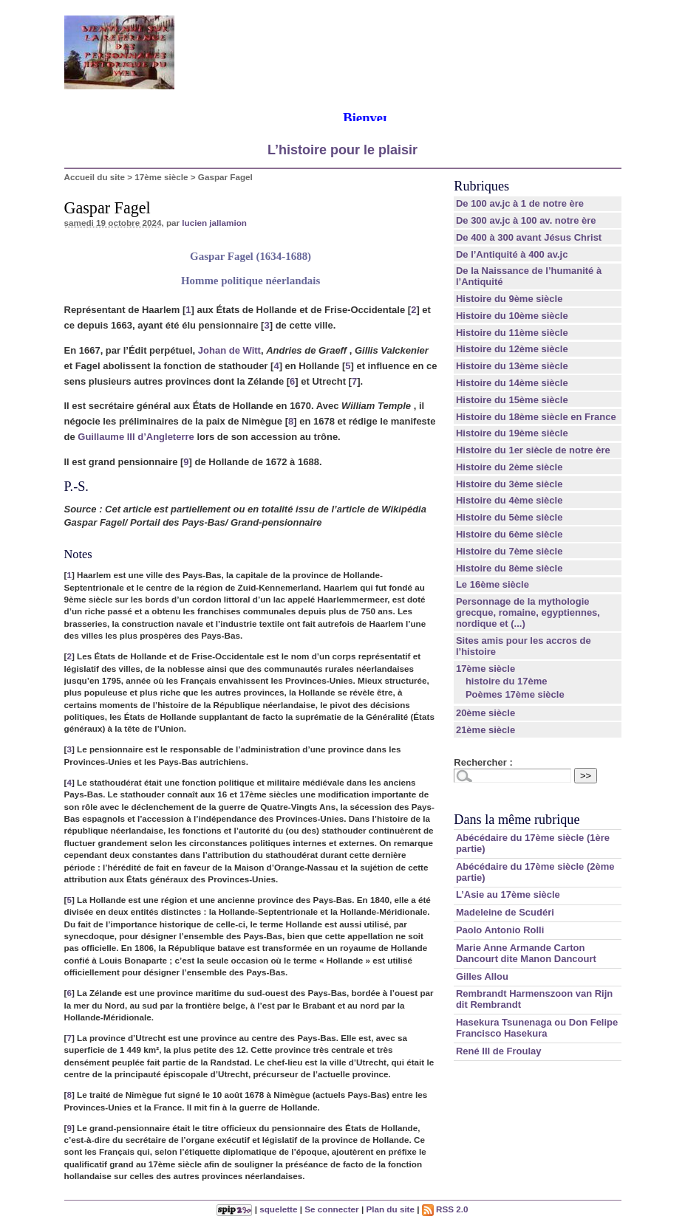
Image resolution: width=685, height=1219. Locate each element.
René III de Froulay (499, 1051)
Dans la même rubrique (516, 819)
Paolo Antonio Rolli (500, 929)
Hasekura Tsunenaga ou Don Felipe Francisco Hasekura (537, 1028)
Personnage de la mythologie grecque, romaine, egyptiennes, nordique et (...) (528, 612)
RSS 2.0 (445, 1209)
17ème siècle (161, 177)
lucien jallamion (214, 222)
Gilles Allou (482, 976)
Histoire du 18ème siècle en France (536, 416)
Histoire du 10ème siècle (512, 315)
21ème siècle (485, 729)
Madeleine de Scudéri (505, 912)
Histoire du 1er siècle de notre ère (533, 450)
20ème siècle (485, 712)
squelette (278, 1209)
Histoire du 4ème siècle (509, 500)
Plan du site (390, 1209)
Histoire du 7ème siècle (509, 551)
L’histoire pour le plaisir (342, 149)
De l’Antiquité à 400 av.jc (512, 254)
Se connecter (331, 1209)
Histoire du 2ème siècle (509, 467)
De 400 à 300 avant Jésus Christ (528, 237)
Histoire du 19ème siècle (512, 433)
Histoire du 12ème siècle (512, 348)
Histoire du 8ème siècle (509, 568)
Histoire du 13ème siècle (512, 365)
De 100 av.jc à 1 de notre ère (520, 203)
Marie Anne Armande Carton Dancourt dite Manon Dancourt (526, 953)
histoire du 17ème (507, 681)
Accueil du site (95, 177)
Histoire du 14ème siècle (512, 382)
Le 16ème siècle (492, 584)
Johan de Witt (229, 350)
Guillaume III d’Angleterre (136, 436)
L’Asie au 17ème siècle (508, 894)
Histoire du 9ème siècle (509, 298)
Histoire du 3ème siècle (509, 484)
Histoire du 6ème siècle (509, 534)
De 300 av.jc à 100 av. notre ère (526, 220)
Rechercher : (483, 762)
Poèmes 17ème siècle (515, 694)
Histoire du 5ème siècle (509, 517)
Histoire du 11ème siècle (512, 332)
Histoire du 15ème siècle (512, 399)
